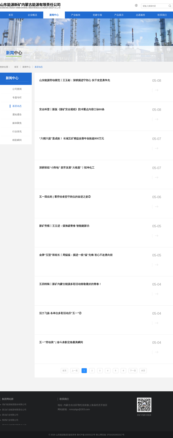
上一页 (75, 370)
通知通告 (17, 114)
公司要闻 (17, 89)
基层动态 (39, 67)
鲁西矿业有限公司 (10, 420)
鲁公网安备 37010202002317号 (110, 435)
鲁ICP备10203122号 (86, 435)
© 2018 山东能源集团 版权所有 (62, 435)
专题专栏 (17, 97)
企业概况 (32, 15)
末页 (143, 370)
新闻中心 (54, 15)
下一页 (133, 370)
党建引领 (97, 15)
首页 (11, 15)
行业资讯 (17, 131)
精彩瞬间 (17, 140)
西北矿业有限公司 (10, 415)
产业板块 (75, 15)
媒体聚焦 (17, 123)
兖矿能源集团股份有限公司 (14, 404)
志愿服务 (140, 15)
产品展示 (119, 15)
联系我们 (162, 15)
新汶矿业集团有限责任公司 (14, 409)
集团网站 (133, 6)
